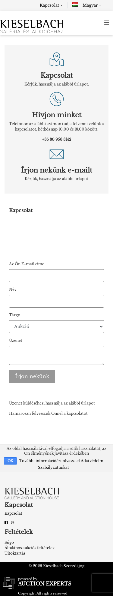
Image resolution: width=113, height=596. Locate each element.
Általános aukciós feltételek (30, 548)
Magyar (85, 5)
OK (10, 461)
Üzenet (15, 340)
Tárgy (14, 315)
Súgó (9, 542)
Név (13, 289)
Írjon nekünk (32, 376)
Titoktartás (15, 553)
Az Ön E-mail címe (26, 264)
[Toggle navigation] (106, 23)
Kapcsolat (49, 5)
